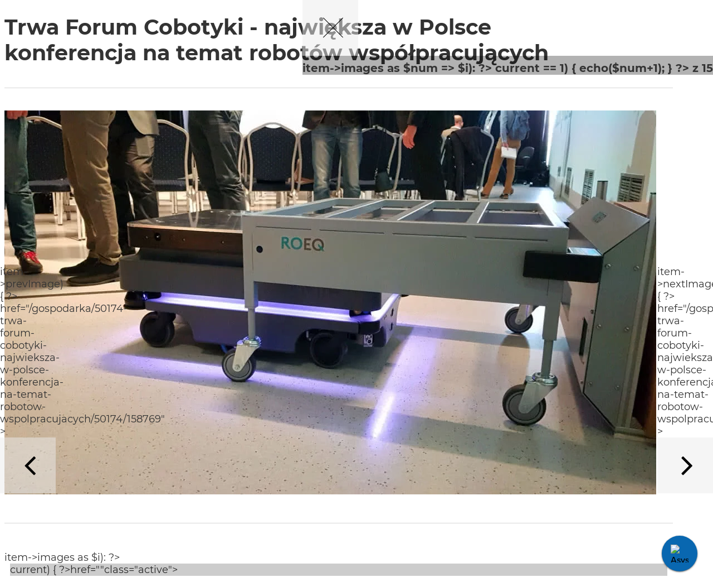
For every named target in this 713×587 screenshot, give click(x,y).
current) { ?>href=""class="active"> (95, 570)
